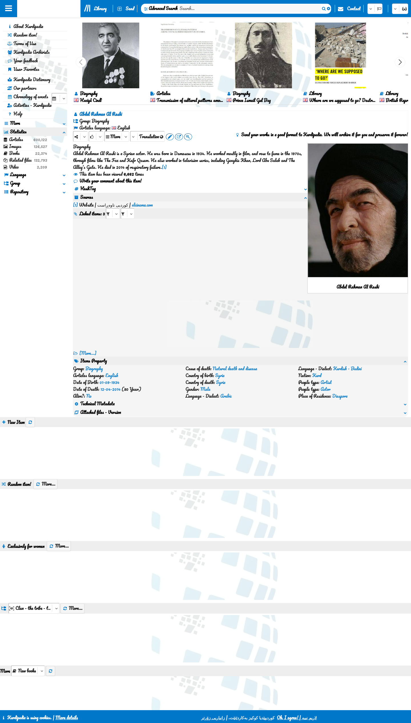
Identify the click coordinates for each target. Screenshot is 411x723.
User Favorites (23, 69)
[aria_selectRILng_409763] (127, 207)
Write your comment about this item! (107, 180)
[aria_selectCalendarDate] (59, 98)
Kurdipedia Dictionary (28, 79)
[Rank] (96, 136)
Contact (353, 8)
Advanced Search (163, 8)
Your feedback (22, 60)
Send (130, 8)
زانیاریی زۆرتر (213, 717)
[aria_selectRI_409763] (112, 207)
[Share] (80, 136)
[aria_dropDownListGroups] (34, 574)
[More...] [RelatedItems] (87, 353)
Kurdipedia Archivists (28, 52)
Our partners (22, 88)
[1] (164, 167)
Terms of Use (21, 43)
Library (100, 8)
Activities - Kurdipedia (29, 105)
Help (14, 113)
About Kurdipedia (25, 26)
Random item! (22, 34)
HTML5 (214, 703)
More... (45, 449)
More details (66, 717)
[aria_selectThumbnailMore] (28, 637)
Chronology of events (27, 96)
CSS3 (192, 703)
